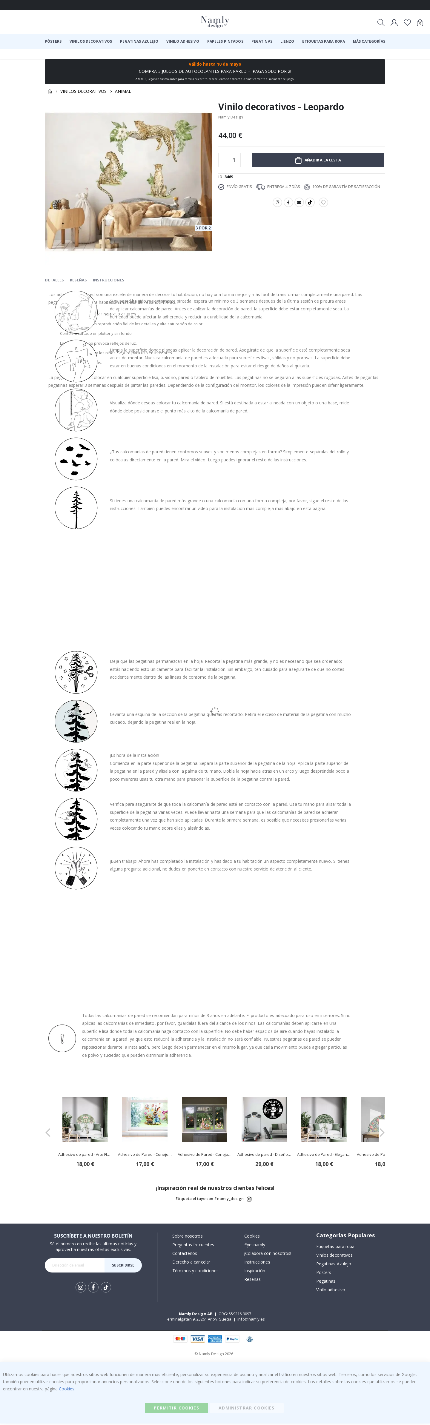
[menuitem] (53, 41)
